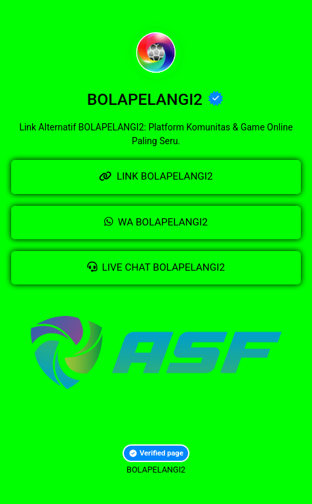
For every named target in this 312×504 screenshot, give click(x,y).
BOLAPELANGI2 (156, 470)
